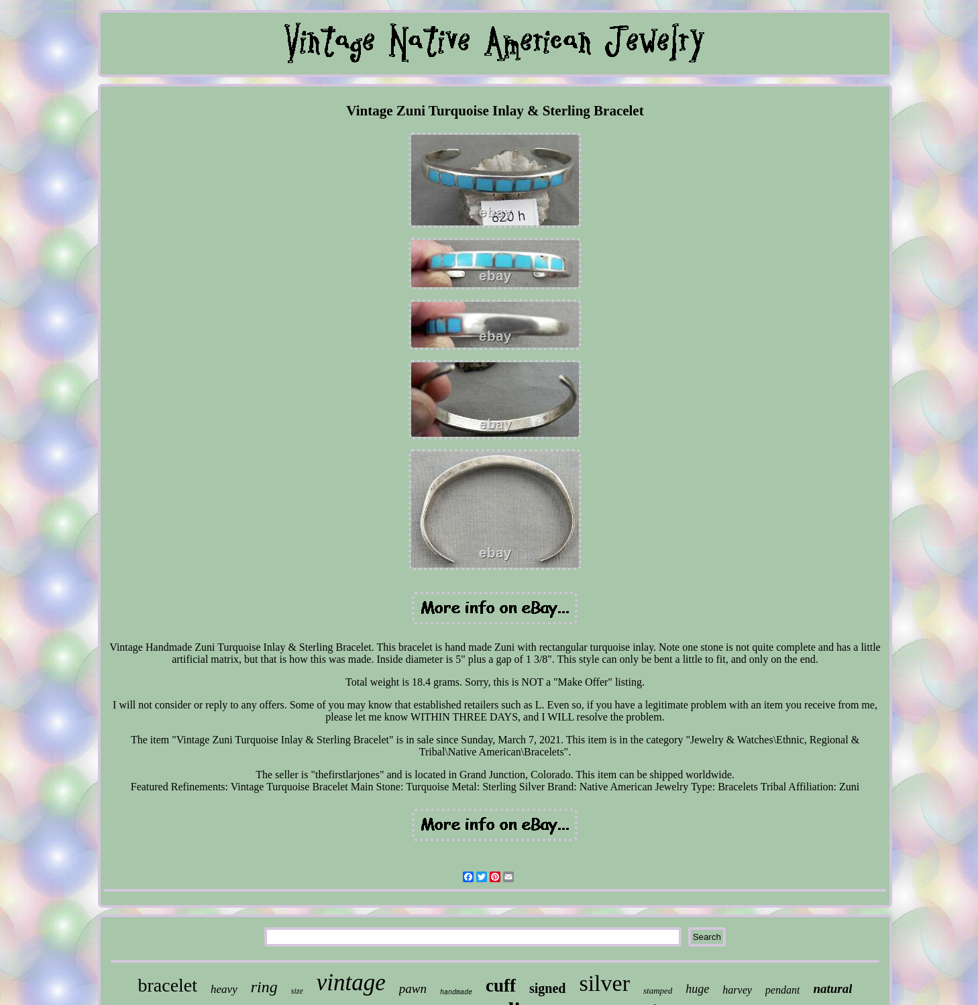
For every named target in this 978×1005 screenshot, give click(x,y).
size (297, 991)
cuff (501, 985)
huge (697, 989)
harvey (737, 990)
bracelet (167, 985)
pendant (782, 990)
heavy (224, 989)
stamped (657, 991)
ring (264, 987)
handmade (456, 992)
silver (604, 983)
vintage (351, 982)
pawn (413, 989)
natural (832, 989)
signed (547, 988)
